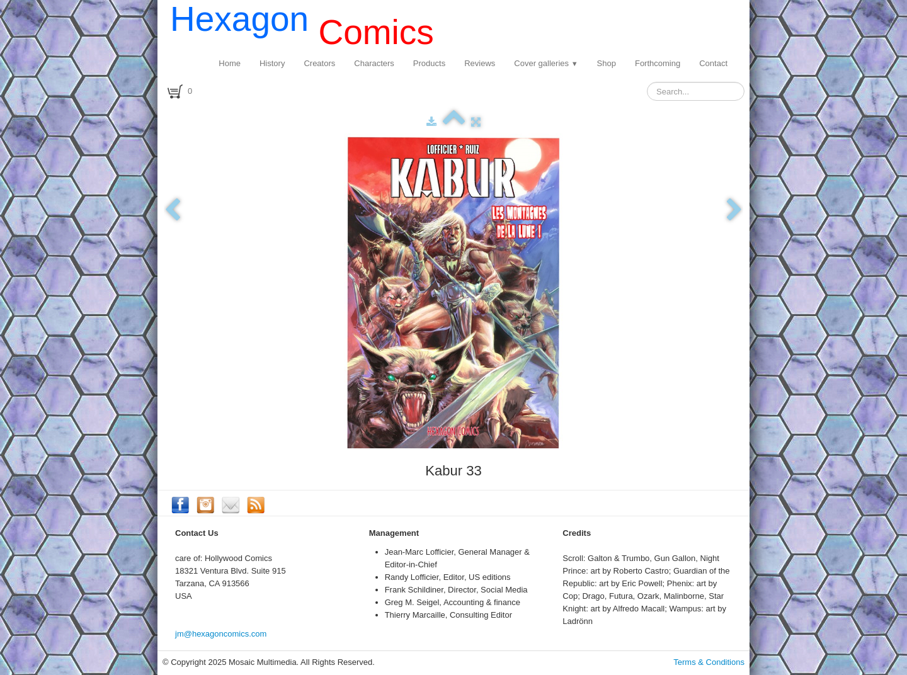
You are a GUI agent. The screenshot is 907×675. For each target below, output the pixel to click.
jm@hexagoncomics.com (220, 633)
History (272, 63)
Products (429, 63)
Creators (319, 63)
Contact (713, 63)
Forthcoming (657, 63)
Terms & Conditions (708, 662)
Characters (374, 63)
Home (230, 63)
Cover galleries (546, 63)
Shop (606, 63)
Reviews (479, 63)
